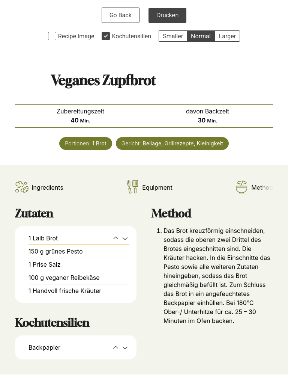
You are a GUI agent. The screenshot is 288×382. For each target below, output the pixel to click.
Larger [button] (227, 36)
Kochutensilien (131, 36)
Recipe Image (76, 36)
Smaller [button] (173, 36)
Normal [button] (201, 36)
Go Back (121, 15)
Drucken (167, 15)
